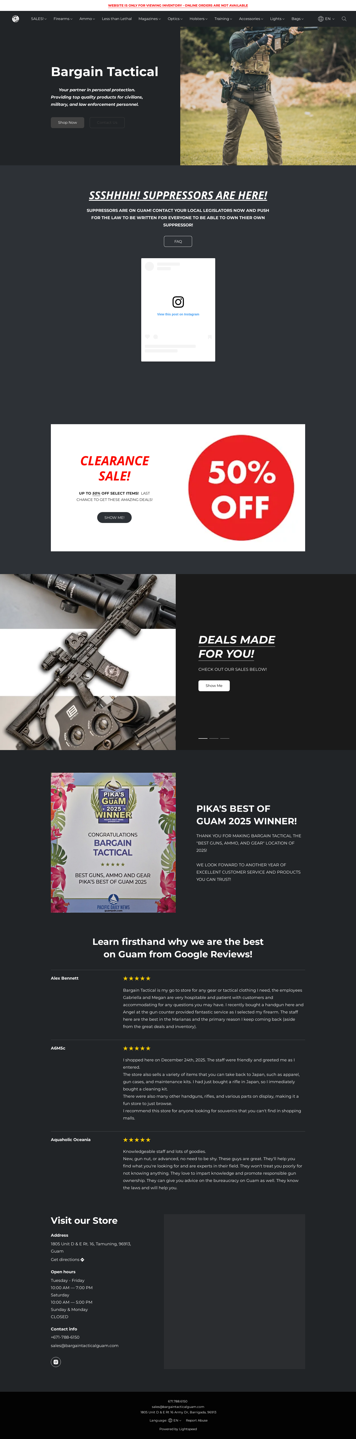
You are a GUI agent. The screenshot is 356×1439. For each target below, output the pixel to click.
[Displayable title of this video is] (178, 328)
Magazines (149, 19)
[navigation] (326, 18)
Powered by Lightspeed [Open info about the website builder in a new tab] (178, 1429)
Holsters (199, 19)
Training (223, 19)
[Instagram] (56, 1362)
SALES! (39, 19)
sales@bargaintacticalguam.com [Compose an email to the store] (85, 1345)
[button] (15, 19)
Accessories (251, 19)
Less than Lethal (117, 19)
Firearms (63, 19)
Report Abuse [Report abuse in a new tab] (197, 1420)
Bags (298, 19)
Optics (175, 19)
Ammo (87, 19)
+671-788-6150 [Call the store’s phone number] (65, 1337)
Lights (277, 19)
